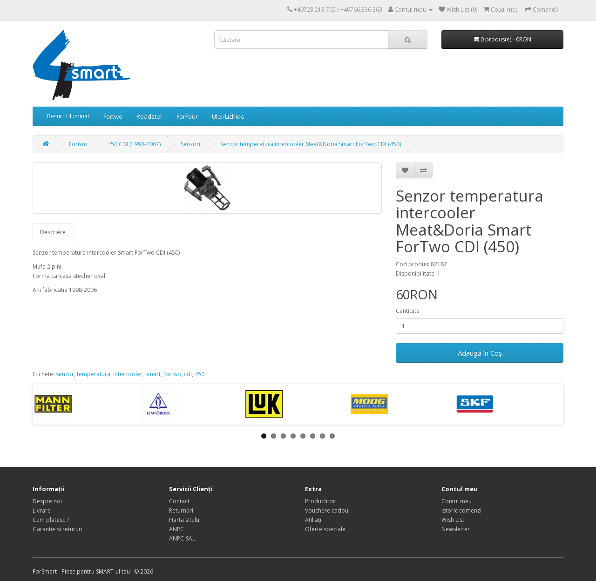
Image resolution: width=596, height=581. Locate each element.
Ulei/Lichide (228, 116)
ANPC (176, 529)
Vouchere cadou (326, 510)
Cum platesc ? (51, 520)
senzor (65, 374)
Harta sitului (185, 520)
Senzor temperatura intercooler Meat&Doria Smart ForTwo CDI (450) (310, 144)
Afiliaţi (313, 520)
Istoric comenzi (461, 510)
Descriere (53, 232)
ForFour (187, 116)
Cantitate (408, 311)
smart (153, 374)
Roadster (149, 116)
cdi (188, 374)
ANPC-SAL (182, 538)
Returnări (181, 510)
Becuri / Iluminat (68, 116)
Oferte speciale (325, 529)
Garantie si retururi (57, 529)
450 (199, 374)
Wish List (452, 520)
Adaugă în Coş (480, 353)
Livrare (42, 510)
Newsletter (455, 529)
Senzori (190, 144)
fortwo (172, 374)
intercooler (127, 374)
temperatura (93, 374)
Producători (321, 501)
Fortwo (112, 116)
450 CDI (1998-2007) (134, 144)
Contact (179, 501)
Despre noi (47, 501)
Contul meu (456, 501)
